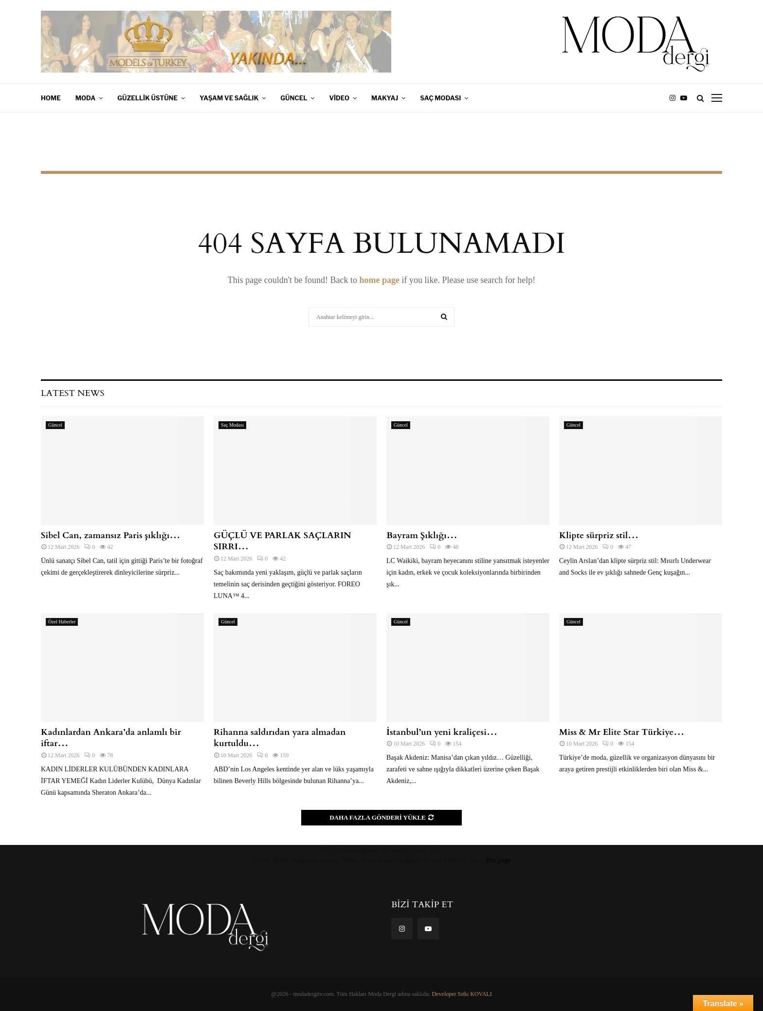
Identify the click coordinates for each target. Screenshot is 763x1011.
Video (339, 98)
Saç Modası (440, 98)
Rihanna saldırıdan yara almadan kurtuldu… (280, 737)
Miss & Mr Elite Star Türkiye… (621, 732)
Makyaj (384, 98)
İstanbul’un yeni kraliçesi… (441, 732)
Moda (85, 98)
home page (379, 280)
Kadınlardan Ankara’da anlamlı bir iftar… (111, 737)
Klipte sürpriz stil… (598, 535)
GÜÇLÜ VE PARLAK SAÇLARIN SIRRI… (282, 541)
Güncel (293, 98)
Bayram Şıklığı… (421, 535)
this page (499, 860)
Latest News (72, 393)
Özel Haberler (61, 621)
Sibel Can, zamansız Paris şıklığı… (110, 535)
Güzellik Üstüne (147, 98)
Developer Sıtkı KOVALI (462, 994)
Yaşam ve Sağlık (229, 98)
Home (51, 98)
